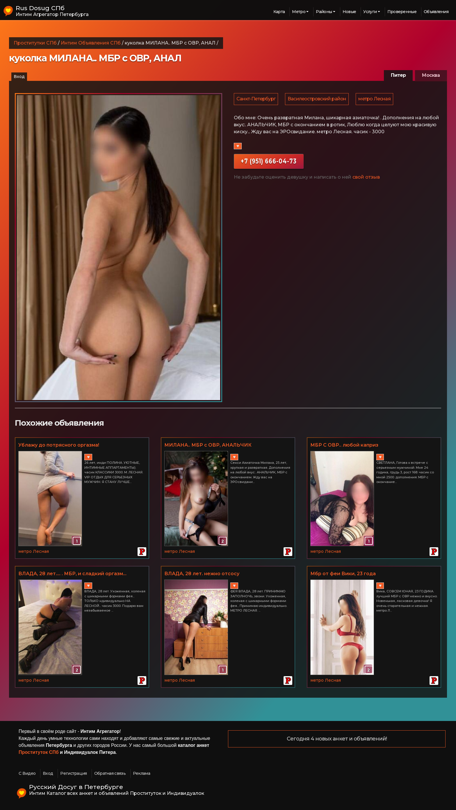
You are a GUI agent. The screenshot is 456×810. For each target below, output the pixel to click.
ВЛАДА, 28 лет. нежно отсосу (201, 573)
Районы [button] (324, 11)
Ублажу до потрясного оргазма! (58, 445)
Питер (398, 75)
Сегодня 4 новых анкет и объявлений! (337, 739)
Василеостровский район (317, 99)
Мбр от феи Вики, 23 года (343, 573)
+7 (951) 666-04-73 (269, 162)
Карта (279, 11)
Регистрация (73, 773)
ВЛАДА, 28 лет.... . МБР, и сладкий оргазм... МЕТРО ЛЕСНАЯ (72, 574)
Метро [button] (298, 11)
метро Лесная (376, 99)
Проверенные (401, 11)
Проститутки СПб (35, 43)
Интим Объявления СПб (91, 43)
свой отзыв (366, 178)
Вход (19, 76)
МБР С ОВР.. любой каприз (344, 445)
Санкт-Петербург (256, 99)
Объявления (436, 11)
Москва (431, 75)
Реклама (141, 773)
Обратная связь (110, 773)
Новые (349, 11)
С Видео (27, 773)
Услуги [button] (370, 11)
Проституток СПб (39, 752)
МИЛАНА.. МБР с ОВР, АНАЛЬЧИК (208, 445)
